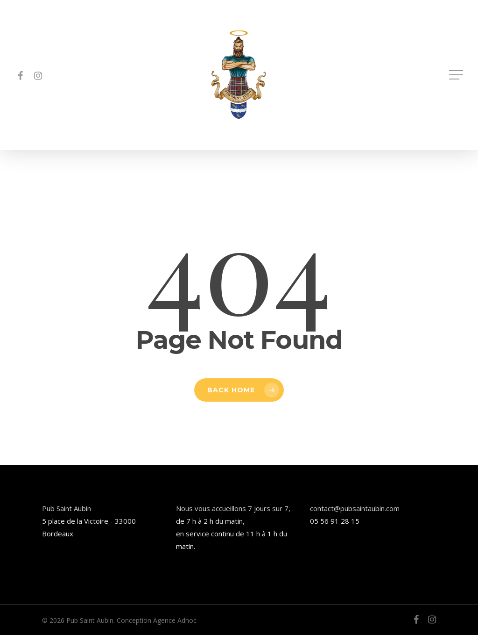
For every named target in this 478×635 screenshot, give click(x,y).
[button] (457, 75)
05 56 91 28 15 (334, 521)
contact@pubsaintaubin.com (355, 508)
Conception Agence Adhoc (157, 620)
